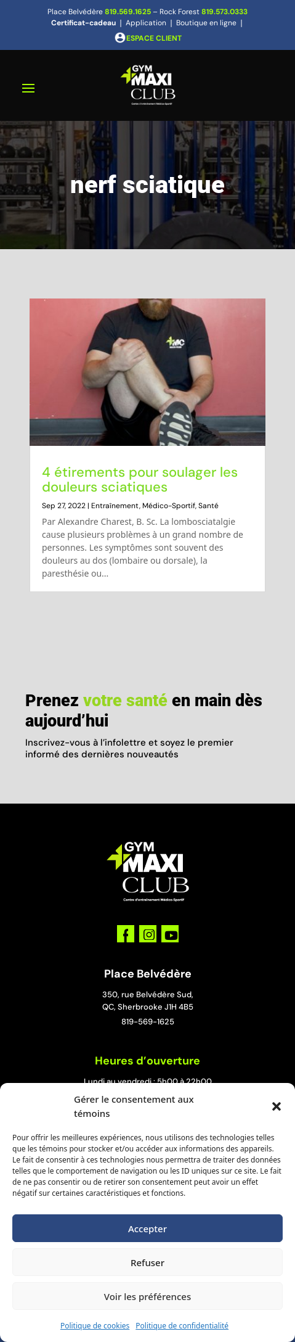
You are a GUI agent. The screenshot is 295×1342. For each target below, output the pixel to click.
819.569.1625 (128, 12)
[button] (276, 1106)
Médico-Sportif (168, 506)
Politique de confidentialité (181, 1325)
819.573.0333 (224, 12)
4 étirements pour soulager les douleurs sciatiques (140, 479)
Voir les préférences (147, 1296)
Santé (208, 506)
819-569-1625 (147, 1021)
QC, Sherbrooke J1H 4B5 (147, 1007)
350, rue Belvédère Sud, (147, 994)
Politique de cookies (94, 1325)
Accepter (147, 1228)
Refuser (147, 1262)
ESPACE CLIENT (154, 38)
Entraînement (115, 506)
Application (146, 23)
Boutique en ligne (206, 23)
